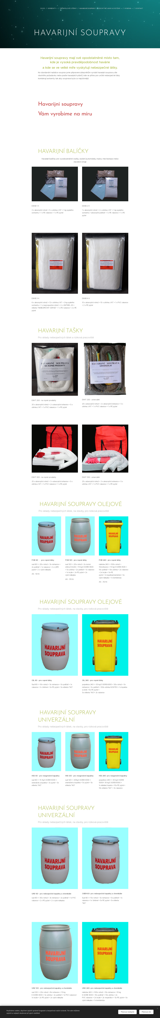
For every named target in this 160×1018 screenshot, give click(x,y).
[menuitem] (44, 8)
